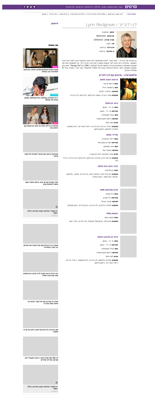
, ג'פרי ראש (71, 221)
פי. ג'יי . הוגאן (106, 107)
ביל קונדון (107, 194)
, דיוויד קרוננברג (93, 154)
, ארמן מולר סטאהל (94, 221)
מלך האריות (50, 14)
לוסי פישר (107, 123)
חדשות (119, 2)
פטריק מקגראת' (102, 143)
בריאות (76, 2)
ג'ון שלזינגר (106, 170)
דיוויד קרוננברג (105, 139)
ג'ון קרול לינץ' (104, 174)
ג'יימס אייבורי (106, 84)
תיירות (68, 2)
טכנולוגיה (59, 2)
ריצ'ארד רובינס (103, 91)
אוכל (83, 2)
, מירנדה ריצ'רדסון (92, 158)
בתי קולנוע (77, 7)
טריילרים (95, 7)
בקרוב (101, 7)
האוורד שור (104, 150)
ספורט (111, 2)
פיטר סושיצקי (106, 146)
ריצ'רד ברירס (104, 126)
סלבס (96, 2)
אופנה (51, 2)
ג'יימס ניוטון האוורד (101, 119)
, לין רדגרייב (72, 95)
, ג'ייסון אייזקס (97, 129)
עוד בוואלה (51, 45)
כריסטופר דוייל (106, 87)
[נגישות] (3, 2)
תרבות (103, 2)
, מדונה (74, 174)
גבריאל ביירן (104, 158)
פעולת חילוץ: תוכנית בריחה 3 (94, 14)
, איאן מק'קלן (70, 205)
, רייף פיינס (81, 95)
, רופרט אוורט (95, 177)
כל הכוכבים (87, 7)
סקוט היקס (106, 217)
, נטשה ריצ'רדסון (92, 95)
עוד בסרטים (68, 7)
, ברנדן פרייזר (81, 205)
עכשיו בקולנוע (110, 7)
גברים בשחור (61, 14)
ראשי (118, 7)
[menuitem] (118, 2)
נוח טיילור (105, 221)
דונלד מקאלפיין (105, 115)
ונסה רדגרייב (104, 95)
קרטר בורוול (104, 201)
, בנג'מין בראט (92, 174)
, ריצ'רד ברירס (69, 260)
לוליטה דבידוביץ (103, 205)
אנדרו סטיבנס (105, 154)
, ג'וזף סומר (105, 177)
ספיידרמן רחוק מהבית (75, 14)
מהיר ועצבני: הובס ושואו (113, 14)
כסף (89, 2)
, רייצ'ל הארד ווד (82, 126)
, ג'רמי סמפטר (70, 126)
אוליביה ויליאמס (102, 260)
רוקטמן (42, 14)
